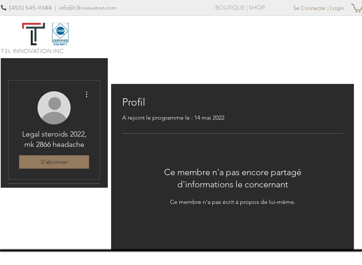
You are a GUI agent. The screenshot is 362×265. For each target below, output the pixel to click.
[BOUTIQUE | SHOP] (240, 7)
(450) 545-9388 (30, 8)
